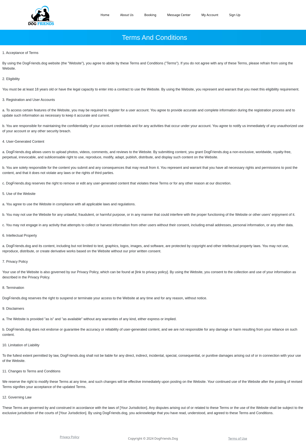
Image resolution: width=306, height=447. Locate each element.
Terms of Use (237, 438)
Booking (150, 15)
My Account (209, 15)
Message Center (178, 15)
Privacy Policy (69, 437)
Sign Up (234, 15)
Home (105, 15)
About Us (126, 15)
